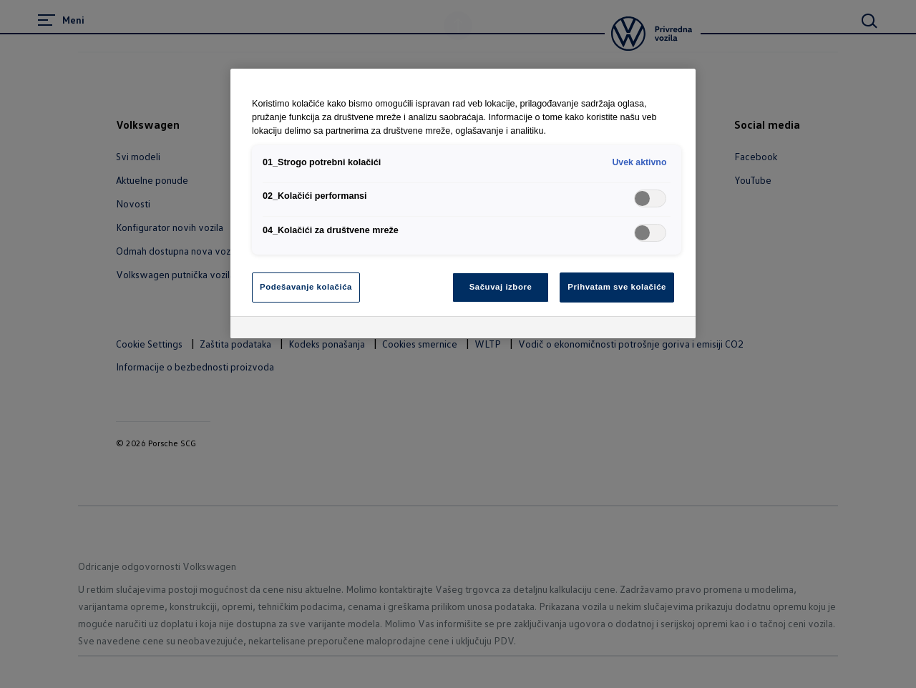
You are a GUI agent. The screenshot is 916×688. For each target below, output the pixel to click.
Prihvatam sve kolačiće (616, 286)
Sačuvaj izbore (500, 286)
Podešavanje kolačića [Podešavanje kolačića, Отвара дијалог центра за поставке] (306, 286)
